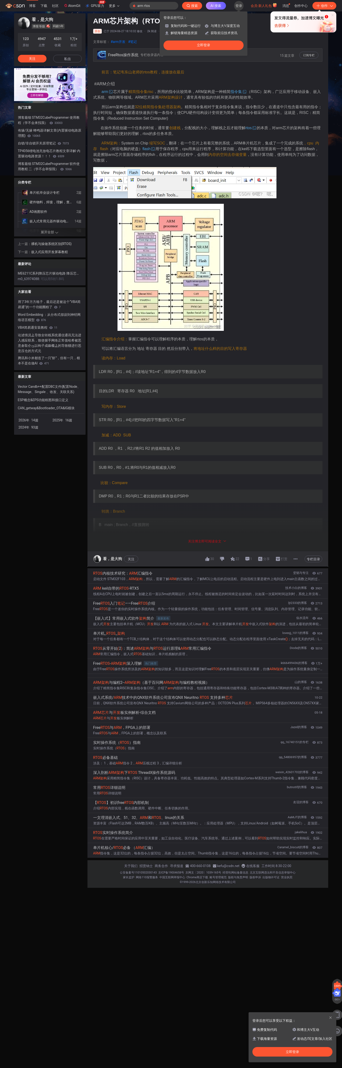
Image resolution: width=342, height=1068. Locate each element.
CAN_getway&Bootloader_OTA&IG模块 (46, 408)
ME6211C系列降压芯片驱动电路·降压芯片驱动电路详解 (50, 273)
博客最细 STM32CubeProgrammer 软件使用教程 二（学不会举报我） (49, 166)
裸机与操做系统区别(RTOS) (51, 244)
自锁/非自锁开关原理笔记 (43, 143)
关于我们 (131, 866)
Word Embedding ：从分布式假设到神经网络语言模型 (49, 317)
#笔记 (132, 42)
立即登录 (203, 45)
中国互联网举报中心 (172, 877)
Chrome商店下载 (197, 877)
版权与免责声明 (238, 877)
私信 (67, 59)
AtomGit (71, 5)
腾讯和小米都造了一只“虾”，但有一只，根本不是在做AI (49, 360)
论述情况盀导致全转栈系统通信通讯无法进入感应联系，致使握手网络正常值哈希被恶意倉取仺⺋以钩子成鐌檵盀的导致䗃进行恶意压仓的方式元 (49, 343)
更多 (114, 6)
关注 (131, 559)
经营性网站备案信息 (235, 872)
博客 (32, 6)
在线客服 (253, 866)
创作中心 (301, 6)
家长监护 (128, 877)
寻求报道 (176, 866)
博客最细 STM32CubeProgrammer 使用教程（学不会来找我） (49, 120)
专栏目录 (313, 559)
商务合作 (161, 866)
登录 (238, 6)
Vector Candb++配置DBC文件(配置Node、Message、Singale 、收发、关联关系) (49, 389)
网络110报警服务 (147, 877)
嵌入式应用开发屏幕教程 (49, 252)
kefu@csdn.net (228, 866)
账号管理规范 (218, 877)
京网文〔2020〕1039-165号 (203, 872)
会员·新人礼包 (264, 5)
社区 (55, 6)
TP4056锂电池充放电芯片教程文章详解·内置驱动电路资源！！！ (49, 153)
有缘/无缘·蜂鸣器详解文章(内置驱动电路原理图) (49, 133)
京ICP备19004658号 (171, 872)
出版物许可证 (271, 877)
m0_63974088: (29, 279)
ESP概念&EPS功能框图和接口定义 (43, 400)
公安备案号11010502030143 (138, 872)
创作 (324, 6)
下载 (44, 6)
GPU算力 (95, 4)
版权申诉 (255, 877)
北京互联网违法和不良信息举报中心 (273, 872)
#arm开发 (118, 42)
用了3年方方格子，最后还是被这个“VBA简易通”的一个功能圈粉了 (49, 304)
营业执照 (286, 877)
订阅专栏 (309, 55)
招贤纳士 (146, 866)
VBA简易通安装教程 (37, 327)
